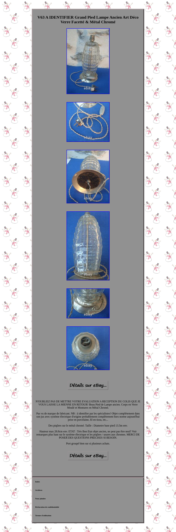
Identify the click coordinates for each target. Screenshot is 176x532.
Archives (38, 490)
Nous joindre (40, 499)
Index (37, 482)
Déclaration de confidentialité (47, 507)
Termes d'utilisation (43, 515)
